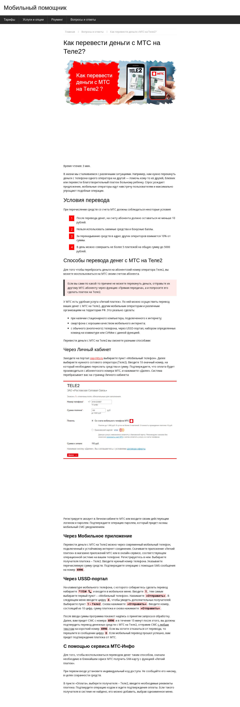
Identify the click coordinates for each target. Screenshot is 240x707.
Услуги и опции (33, 19)
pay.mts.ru (96, 358)
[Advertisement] (120, 136)
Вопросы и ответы (83, 19)
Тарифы (9, 19)
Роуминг (57, 19)
